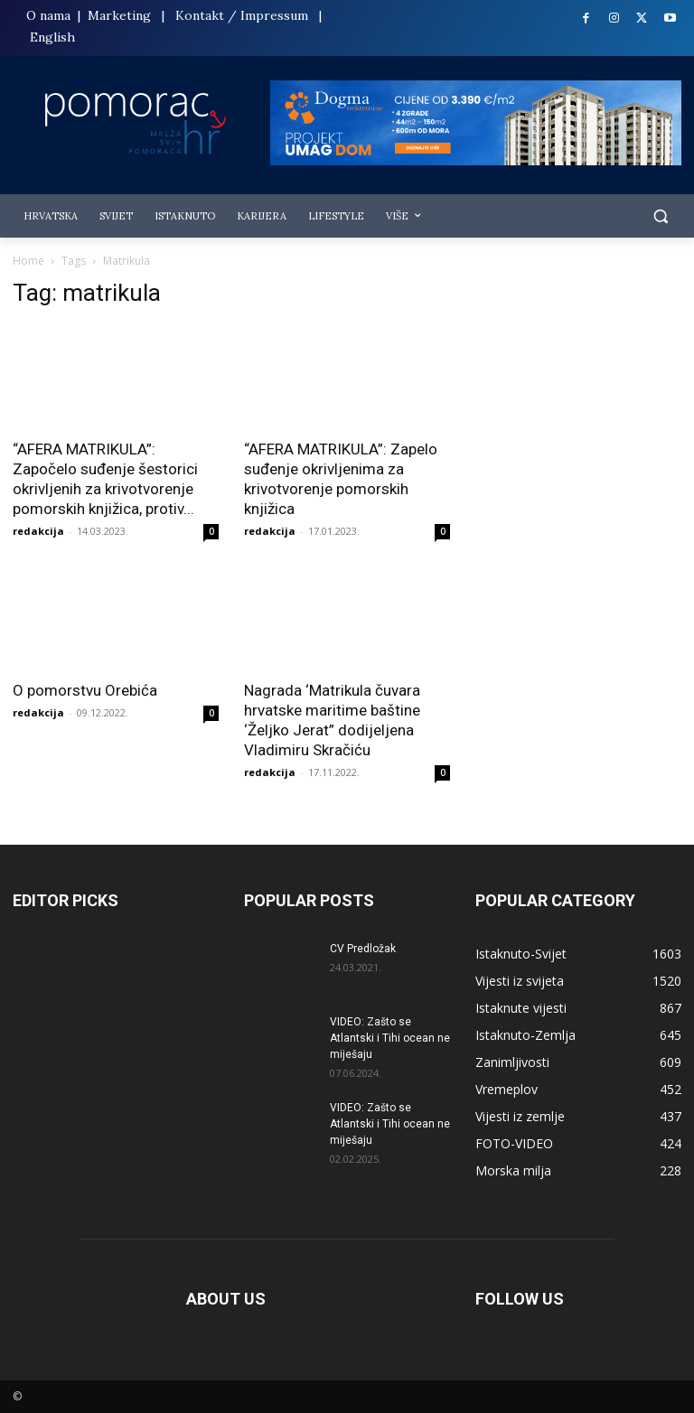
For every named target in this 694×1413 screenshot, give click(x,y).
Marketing (119, 15)
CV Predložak (363, 948)
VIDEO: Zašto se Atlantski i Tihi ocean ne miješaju (390, 1038)
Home (28, 260)
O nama (50, 15)
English (52, 37)
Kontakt (199, 15)
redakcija (38, 531)
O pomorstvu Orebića (85, 690)
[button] (660, 216)
